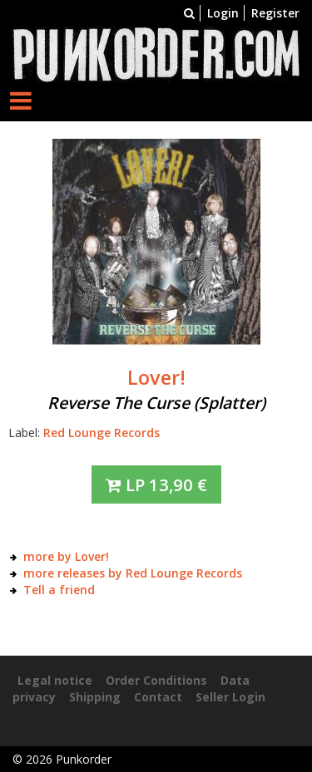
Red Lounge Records (101, 432)
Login (223, 13)
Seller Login (230, 697)
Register (275, 13)
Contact (158, 697)
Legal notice (54, 680)
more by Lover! (66, 556)
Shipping (95, 697)
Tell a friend (59, 589)
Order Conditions (156, 680)
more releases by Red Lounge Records (132, 573)
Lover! (156, 377)
